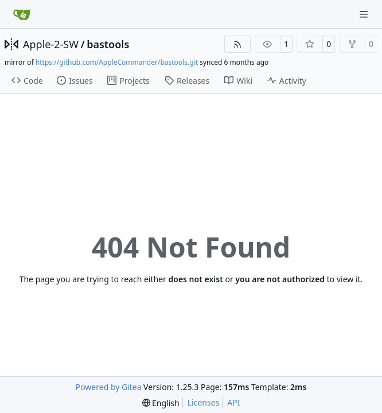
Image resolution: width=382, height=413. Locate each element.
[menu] (161, 403)
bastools (108, 44)
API (233, 402)
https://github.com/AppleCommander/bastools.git (117, 62)
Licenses (204, 402)
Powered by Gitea (109, 386)
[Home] (22, 14)
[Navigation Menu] (364, 14)
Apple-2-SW (51, 44)
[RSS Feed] (237, 44)
